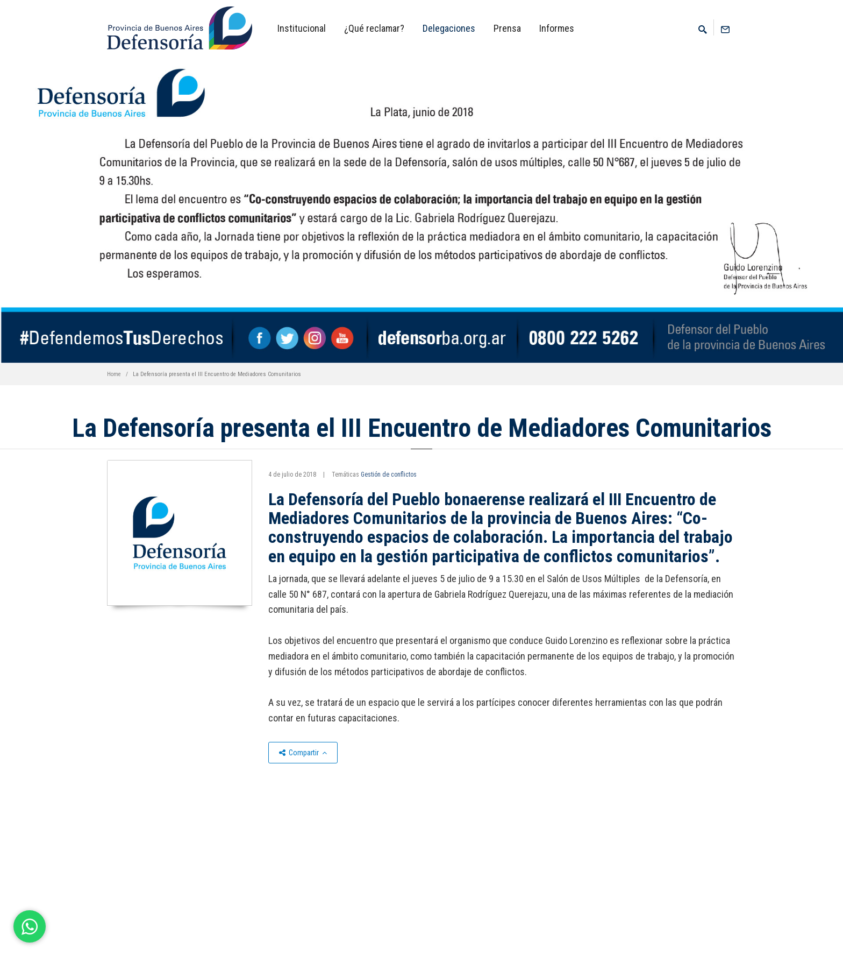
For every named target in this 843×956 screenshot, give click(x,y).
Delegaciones (449, 28)
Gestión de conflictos (389, 474)
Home (114, 374)
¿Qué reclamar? (374, 28)
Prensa (507, 28)
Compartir (303, 752)
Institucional (301, 28)
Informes (556, 28)
